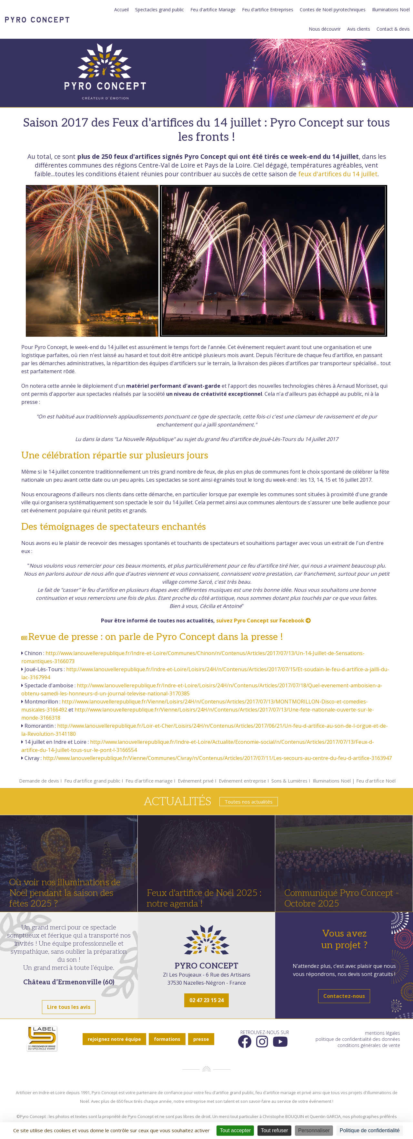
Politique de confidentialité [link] (370, 1130)
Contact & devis (393, 29)
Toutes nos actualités (249, 801)
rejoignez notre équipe (114, 1039)
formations (167, 1039)
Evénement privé (196, 781)
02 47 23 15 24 (206, 1000)
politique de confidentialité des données (358, 1039)
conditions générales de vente (368, 1045)
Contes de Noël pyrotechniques (333, 9)
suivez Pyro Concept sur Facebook (264, 620)
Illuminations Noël (391, 9)
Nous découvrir (325, 29)
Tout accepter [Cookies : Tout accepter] (235, 1130)
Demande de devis (39, 781)
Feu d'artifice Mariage (213, 9)
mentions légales (382, 1033)
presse (201, 1039)
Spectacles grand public (159, 9)
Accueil (121, 9)
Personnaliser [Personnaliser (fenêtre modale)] (314, 1130)
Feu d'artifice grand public (92, 781)
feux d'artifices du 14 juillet (338, 173)
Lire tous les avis (68, 1007)
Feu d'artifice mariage (149, 781)
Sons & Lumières (289, 781)
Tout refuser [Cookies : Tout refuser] (274, 1130)
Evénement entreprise (242, 781)
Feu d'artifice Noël (376, 781)
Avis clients (358, 29)
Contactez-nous (344, 996)
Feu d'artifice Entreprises (267, 9)
